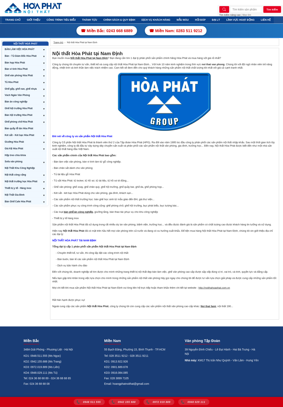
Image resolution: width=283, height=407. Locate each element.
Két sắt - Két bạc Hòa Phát (19, 135)
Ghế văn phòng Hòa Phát (19, 75)
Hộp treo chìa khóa (15, 155)
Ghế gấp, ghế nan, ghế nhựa (21, 88)
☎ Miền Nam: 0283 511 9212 (175, 31)
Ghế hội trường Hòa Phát (19, 108)
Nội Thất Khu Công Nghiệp (20, 168)
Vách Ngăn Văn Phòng (17, 95)
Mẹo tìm (247, 15)
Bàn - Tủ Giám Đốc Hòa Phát (21, 56)
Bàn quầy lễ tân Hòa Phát (19, 128)
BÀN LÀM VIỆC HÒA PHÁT (19, 49)
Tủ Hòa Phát (11, 82)
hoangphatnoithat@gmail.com (131, 383)
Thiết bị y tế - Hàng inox (18, 188)
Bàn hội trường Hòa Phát (18, 115)
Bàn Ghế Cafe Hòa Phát (18, 201)
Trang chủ (58, 42)
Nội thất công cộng (15, 174)
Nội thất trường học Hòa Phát (21, 181)
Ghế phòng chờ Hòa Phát (19, 121)
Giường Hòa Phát (14, 141)
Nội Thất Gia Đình (15, 194)
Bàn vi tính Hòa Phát (16, 69)
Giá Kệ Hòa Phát (14, 148)
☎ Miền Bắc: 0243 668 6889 (107, 31)
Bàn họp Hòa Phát (15, 62)
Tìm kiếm (272, 9)
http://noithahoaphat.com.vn (214, 287)
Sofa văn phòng (13, 161)
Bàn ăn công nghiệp (16, 101)
